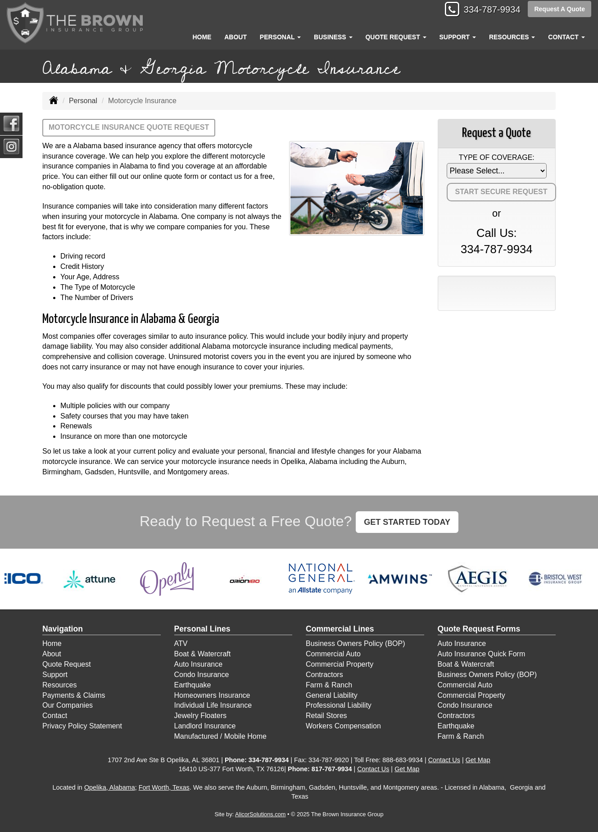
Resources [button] (512, 37)
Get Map (478, 760)
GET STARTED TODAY (407, 522)
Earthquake (192, 685)
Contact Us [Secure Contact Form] (444, 760)
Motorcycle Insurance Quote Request (129, 127)
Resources (59, 685)
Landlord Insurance (205, 726)
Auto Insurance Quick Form (482, 654)
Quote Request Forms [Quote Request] (479, 628)
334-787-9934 (488, 10)
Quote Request (66, 664)
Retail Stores (326, 715)
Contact (54, 715)
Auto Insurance (198, 664)
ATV (181, 643)
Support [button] (457, 37)
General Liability (332, 695)
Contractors (324, 674)
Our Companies (67, 705)
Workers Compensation (343, 726)
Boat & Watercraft (202, 654)
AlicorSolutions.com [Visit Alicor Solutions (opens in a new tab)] (260, 814)
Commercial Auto (333, 654)
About (235, 37)
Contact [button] (566, 37)
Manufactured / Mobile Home (220, 736)
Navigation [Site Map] (62, 628)
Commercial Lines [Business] (340, 628)
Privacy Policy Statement (82, 726)
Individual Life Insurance (213, 705)
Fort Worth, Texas (164, 787)
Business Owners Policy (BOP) (355, 643)
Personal (83, 101)
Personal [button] (280, 37)
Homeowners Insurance (212, 695)
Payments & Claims (73, 695)
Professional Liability (338, 705)
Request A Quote (559, 10)
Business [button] (333, 37)
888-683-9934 (402, 760)
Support (55, 674)
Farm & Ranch (329, 685)
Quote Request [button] (395, 37)
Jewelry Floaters (200, 715)
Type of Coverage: (497, 157)
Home (201, 37)
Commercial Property (339, 664)
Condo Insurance (201, 674)
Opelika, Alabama (109, 787)
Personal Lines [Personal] (202, 628)
